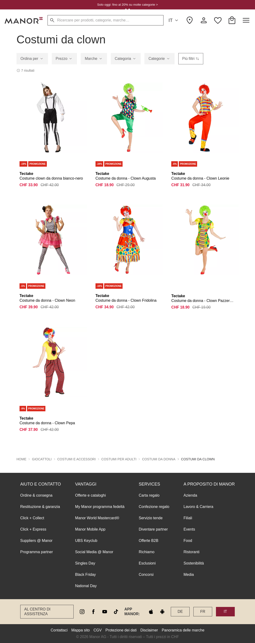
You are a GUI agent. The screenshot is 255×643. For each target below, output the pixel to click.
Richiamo (147, 552)
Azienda (190, 495)
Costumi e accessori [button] (76, 459)
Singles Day (85, 563)
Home (21, 459)
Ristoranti (191, 552)
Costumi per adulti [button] (118, 459)
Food (187, 541)
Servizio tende (151, 518)
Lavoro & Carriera (198, 507)
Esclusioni (147, 563)
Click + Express (33, 529)
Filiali (187, 518)
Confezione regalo (154, 507)
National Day (86, 586)
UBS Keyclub (86, 541)
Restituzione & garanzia (40, 507)
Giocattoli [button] (42, 459)
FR (202, 612)
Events (189, 529)
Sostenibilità (193, 563)
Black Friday (85, 575)
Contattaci (59, 630)
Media (188, 575)
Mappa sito (80, 630)
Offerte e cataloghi (90, 495)
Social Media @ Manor (94, 552)
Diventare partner (153, 529)
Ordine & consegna (36, 495)
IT (173, 20)
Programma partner (36, 552)
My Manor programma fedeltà (99, 507)
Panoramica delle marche (183, 630)
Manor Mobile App (90, 529)
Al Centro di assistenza (37, 611)
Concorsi (146, 575)
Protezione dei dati (121, 630)
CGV (98, 630)
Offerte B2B (148, 541)
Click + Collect (32, 518)
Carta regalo (149, 495)
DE (180, 612)
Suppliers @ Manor (36, 541)
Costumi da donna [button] (158, 459)
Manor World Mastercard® (97, 518)
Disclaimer (149, 630)
